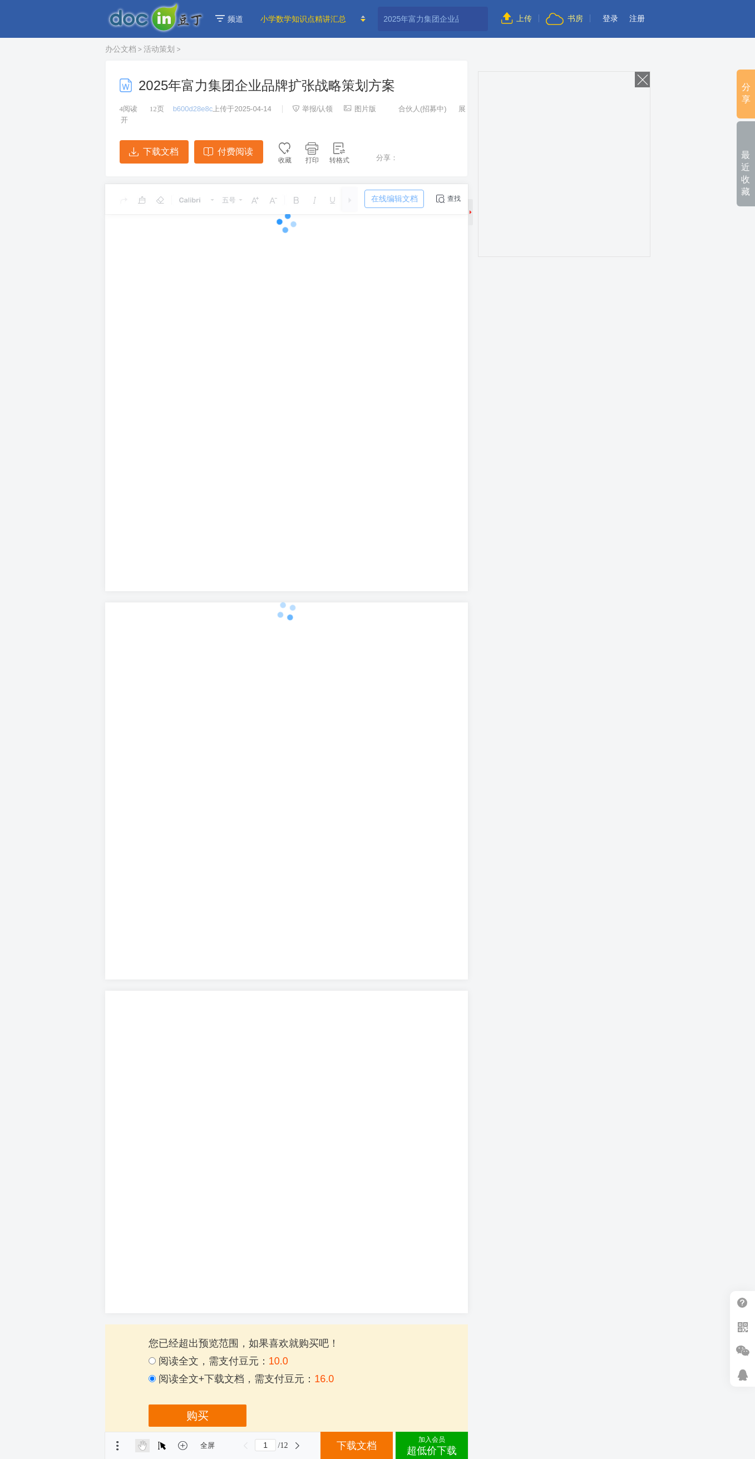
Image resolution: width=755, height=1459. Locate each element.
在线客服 (742, 1375)
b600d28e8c (193, 109)
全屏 (207, 1445)
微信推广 (742, 1351)
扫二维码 (742, 1327)
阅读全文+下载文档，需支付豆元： (241, 1378)
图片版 (360, 109)
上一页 (245, 1446)
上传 (516, 18)
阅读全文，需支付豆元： (218, 1361)
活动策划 (159, 48)
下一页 (297, 1446)
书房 (564, 18)
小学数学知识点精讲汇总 (303, 18)
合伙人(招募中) (417, 109)
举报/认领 (313, 109)
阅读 (129, 109)
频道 (229, 18)
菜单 (117, 1445)
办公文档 (120, 48)
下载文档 (153, 151)
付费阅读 (228, 151)
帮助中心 (742, 1303)
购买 (197, 1415)
